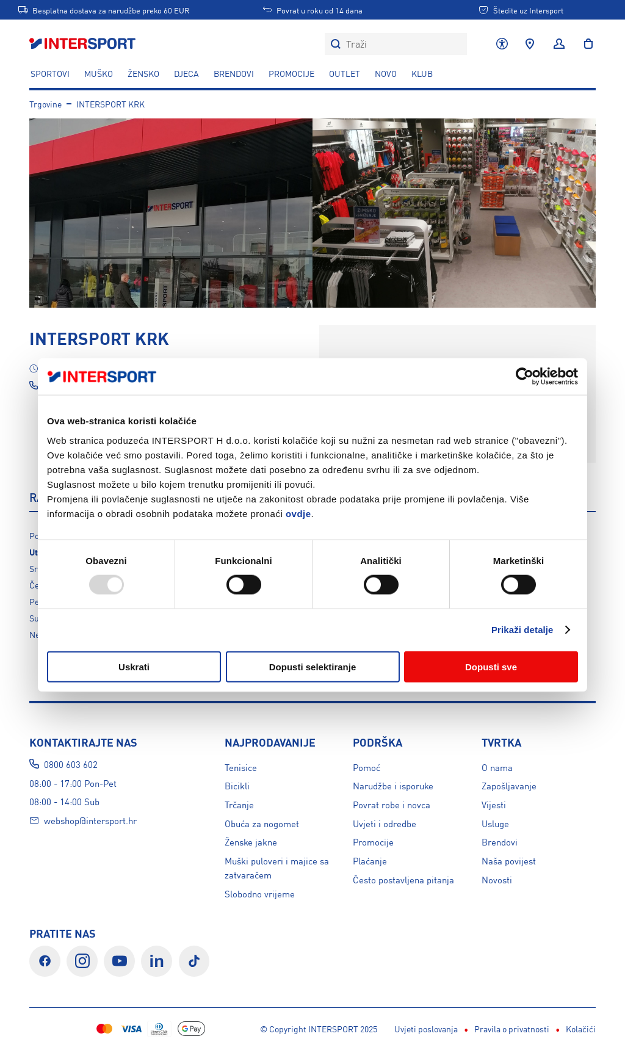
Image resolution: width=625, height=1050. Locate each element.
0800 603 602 (71, 764)
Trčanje (239, 804)
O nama (497, 767)
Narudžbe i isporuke (393, 785)
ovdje (298, 513)
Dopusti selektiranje (312, 666)
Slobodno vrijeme (260, 893)
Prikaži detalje (522, 630)
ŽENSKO (143, 73)
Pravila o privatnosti (281, 1029)
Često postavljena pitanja (403, 879)
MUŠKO (98, 73)
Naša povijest (509, 860)
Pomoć (366, 767)
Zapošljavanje (509, 785)
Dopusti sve (491, 666)
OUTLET (344, 73)
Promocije (373, 842)
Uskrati (134, 666)
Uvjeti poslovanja (195, 1029)
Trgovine (45, 104)
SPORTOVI (50, 73)
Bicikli (237, 785)
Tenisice (241, 767)
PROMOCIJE (291, 73)
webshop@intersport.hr (90, 820)
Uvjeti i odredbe (384, 823)
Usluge (495, 823)
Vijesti (494, 804)
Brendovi (234, 73)
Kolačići (350, 1029)
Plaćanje (370, 860)
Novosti (497, 879)
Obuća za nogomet (262, 823)
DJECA (186, 73)
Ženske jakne (251, 842)
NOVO (386, 73)
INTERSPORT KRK (110, 104)
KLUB (422, 73)
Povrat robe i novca (391, 804)
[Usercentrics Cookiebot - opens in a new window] (524, 377)
